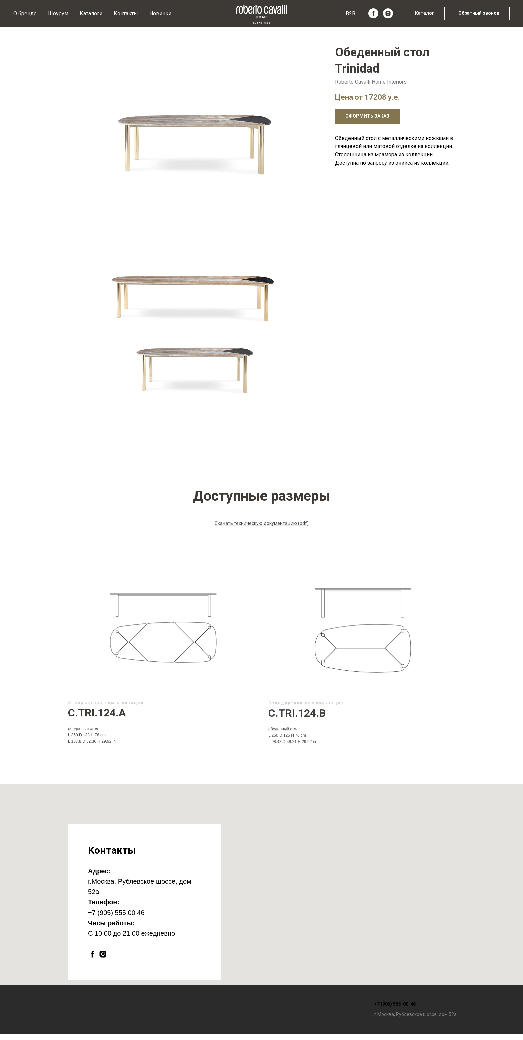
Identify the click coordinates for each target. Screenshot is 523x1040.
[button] (479, 13)
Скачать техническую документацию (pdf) (262, 535)
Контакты (126, 13)
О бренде (25, 13)
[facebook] (373, 13)
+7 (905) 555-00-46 (395, 1004)
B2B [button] (350, 13)
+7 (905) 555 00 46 (116, 912)
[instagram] (388, 13)
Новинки (160, 13)
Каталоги (91, 13)
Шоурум (58, 13)
